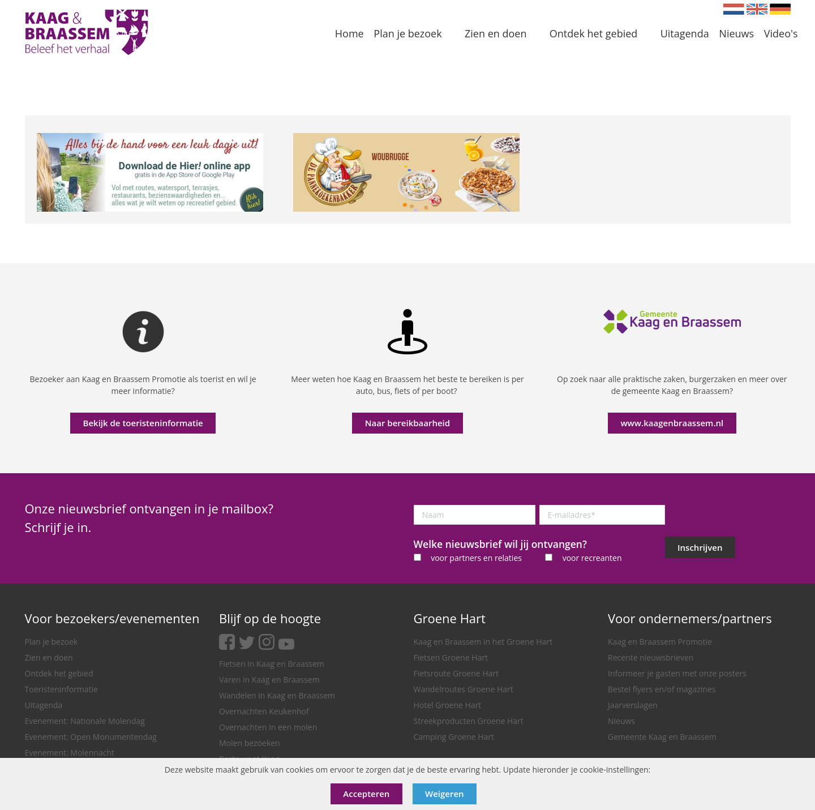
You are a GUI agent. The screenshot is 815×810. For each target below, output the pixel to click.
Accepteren (366, 793)
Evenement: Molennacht (69, 752)
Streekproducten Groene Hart (469, 720)
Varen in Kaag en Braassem (269, 679)
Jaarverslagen (633, 705)
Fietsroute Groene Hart (456, 673)
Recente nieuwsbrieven (650, 657)
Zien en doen (49, 657)
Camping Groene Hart (454, 736)
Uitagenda (44, 705)
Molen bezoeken (249, 743)
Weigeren (444, 793)
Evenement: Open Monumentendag (91, 736)
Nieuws (621, 720)
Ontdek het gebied (59, 673)
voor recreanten (592, 557)
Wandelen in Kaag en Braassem (277, 695)
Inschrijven (699, 547)
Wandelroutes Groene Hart (463, 689)
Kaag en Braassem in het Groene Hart (483, 641)
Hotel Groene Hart (448, 705)
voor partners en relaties (476, 557)
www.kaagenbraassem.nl (671, 422)
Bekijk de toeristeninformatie (143, 422)
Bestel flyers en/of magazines (661, 689)
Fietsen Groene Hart (451, 657)
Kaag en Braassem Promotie (660, 641)
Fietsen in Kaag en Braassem (271, 663)
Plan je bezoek (51, 641)
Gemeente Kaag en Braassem (662, 736)
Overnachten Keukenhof (264, 711)
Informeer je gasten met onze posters (677, 673)
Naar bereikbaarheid (407, 422)
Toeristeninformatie (61, 689)
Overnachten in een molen (268, 727)
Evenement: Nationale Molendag (85, 720)
